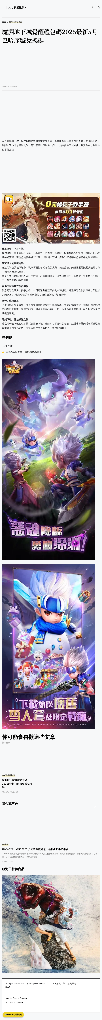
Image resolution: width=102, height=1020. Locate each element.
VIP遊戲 (5, 844)
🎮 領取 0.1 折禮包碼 (13, 1014)
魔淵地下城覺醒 (15, 22)
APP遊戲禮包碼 (8, 775)
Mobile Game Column (16, 998)
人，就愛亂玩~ (17, 7)
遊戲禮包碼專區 (33, 352)
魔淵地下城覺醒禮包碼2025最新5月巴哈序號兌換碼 (17, 783)
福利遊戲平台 (69, 983)
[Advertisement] (51, 66)
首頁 (4, 22)
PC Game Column (14, 1002)
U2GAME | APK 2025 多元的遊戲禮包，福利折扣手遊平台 (35, 849)
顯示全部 (6, 742)
